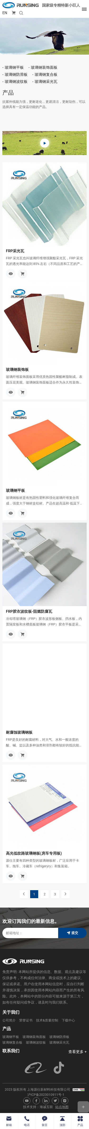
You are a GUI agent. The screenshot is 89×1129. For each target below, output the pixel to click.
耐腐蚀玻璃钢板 (19, 732)
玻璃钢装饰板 (17, 369)
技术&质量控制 (47, 1020)
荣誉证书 (26, 1020)
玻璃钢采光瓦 (46, 81)
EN (4, 13)
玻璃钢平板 (14, 67)
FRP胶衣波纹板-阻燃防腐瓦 (29, 611)
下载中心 (68, 1020)
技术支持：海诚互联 (38, 1107)
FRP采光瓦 (15, 251)
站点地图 (62, 1107)
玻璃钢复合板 (46, 74)
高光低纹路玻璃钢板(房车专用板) (34, 853)
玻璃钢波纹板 (16, 81)
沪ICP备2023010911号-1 (45, 1095)
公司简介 (9, 1020)
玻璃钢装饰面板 (44, 67)
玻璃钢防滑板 (16, 74)
